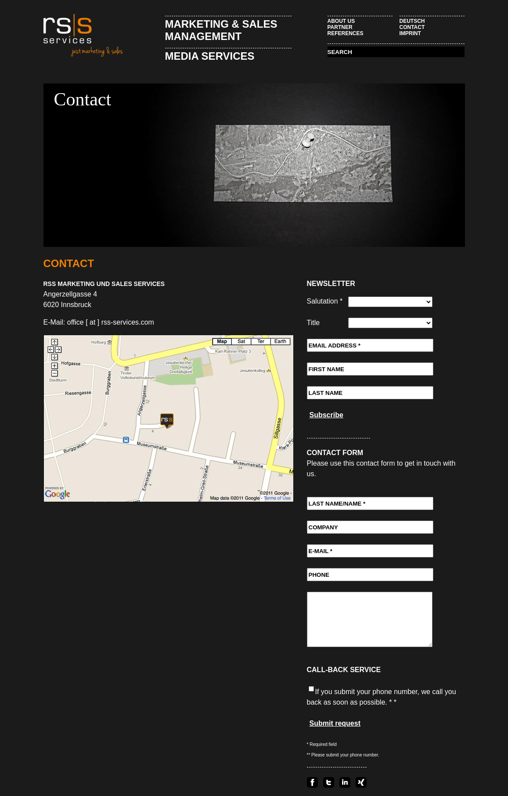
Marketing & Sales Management (221, 30)
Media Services (210, 56)
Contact (412, 27)
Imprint (410, 33)
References (346, 33)
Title (313, 322)
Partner (340, 27)
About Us (341, 21)
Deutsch (412, 21)
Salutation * (325, 301)
